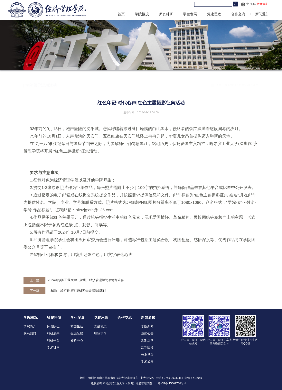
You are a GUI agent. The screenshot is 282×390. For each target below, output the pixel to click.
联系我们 (30, 333)
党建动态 (100, 326)
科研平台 (53, 340)
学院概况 (142, 14)
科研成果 (53, 333)
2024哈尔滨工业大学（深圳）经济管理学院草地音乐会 (86, 280)
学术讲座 (53, 347)
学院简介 (30, 326)
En (253, 3)
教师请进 (262, 3)
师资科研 (166, 14)
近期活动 (245, 82)
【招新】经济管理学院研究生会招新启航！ (77, 290)
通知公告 (147, 333)
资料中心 (76, 340)
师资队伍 (53, 326)
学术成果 (147, 361)
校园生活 (76, 326)
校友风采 (147, 354)
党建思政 (214, 14)
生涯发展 (76, 333)
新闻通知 (262, 14)
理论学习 (100, 333)
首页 (121, 14)
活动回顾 (147, 347)
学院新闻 (147, 326)
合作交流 (238, 14)
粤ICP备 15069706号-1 (172, 383)
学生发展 (190, 14)
